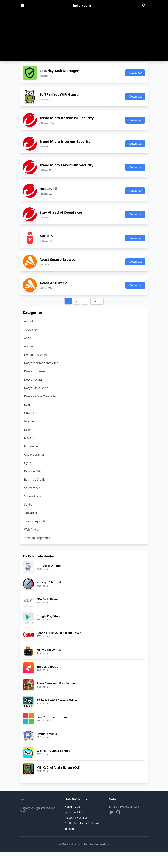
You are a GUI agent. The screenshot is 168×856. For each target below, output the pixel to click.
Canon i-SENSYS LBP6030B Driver (59, 633)
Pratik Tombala (47, 734)
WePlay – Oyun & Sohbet (53, 751)
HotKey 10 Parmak (49, 582)
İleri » (97, 301)
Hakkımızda (72, 806)
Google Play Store (49, 616)
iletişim (69, 829)
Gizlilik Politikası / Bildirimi (82, 823)
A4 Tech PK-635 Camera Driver (57, 700)
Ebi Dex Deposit (47, 666)
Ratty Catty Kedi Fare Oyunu (56, 683)
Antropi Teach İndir (50, 565)
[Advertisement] (84, 37)
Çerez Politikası (74, 812)
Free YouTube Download (53, 717)
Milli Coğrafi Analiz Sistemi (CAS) (58, 767)
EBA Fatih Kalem (48, 599)
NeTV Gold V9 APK (49, 650)
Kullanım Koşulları (76, 818)
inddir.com (82, 5)
